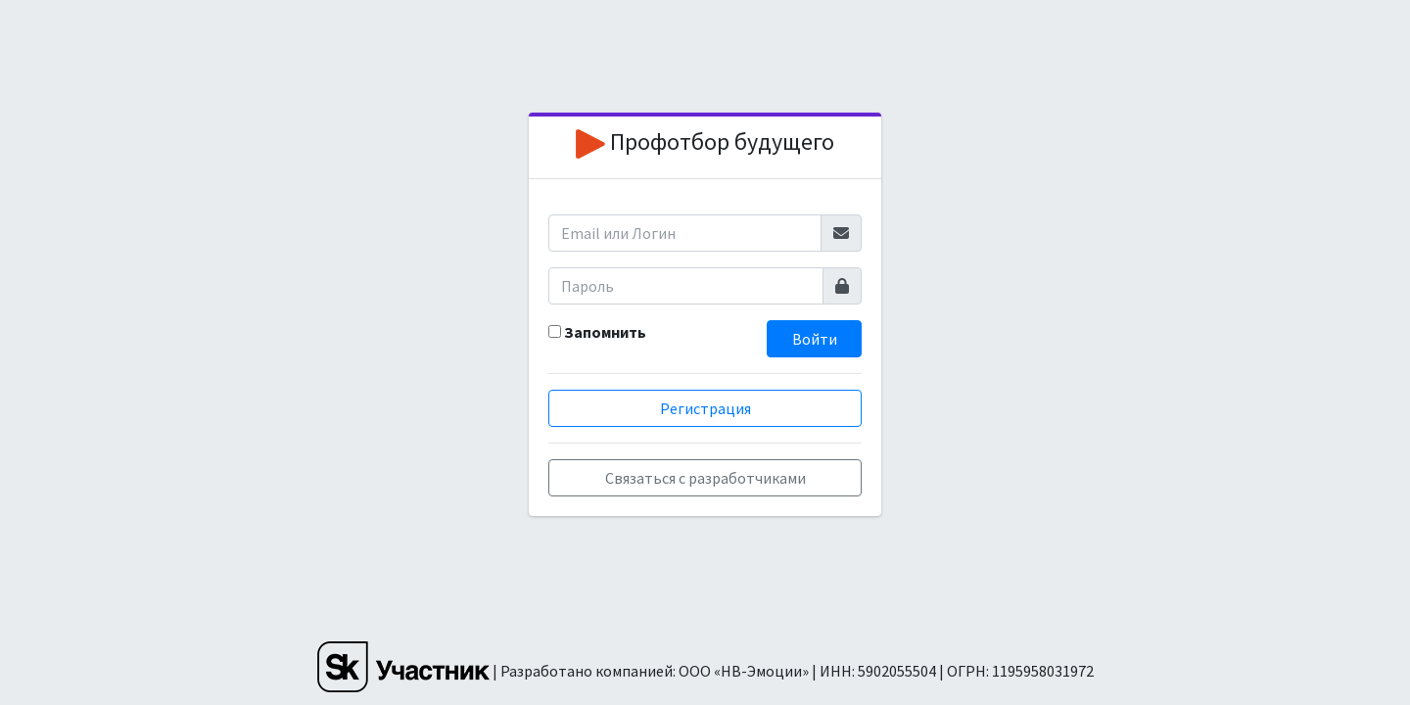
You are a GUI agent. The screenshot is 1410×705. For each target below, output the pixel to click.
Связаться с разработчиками (705, 478)
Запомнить (605, 332)
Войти (814, 339)
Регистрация (705, 408)
